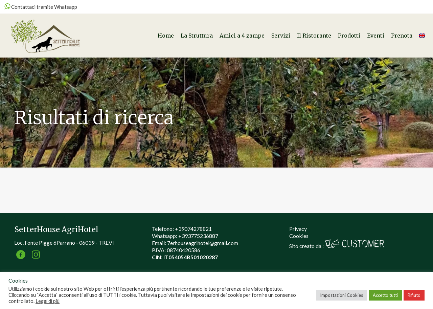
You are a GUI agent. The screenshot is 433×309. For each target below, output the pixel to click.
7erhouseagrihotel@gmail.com (202, 243)
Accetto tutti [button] (385, 295)
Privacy (298, 228)
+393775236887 (198, 236)
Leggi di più (48, 301)
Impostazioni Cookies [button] (341, 295)
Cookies (299, 236)
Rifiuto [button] (414, 295)
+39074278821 (193, 228)
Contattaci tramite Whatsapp (40, 7)
